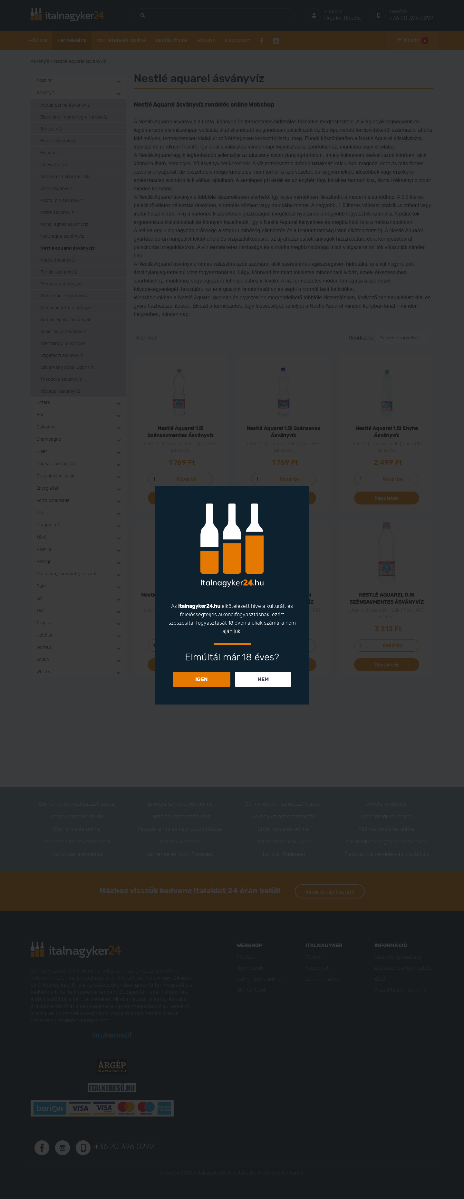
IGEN (201, 679)
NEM (263, 679)
